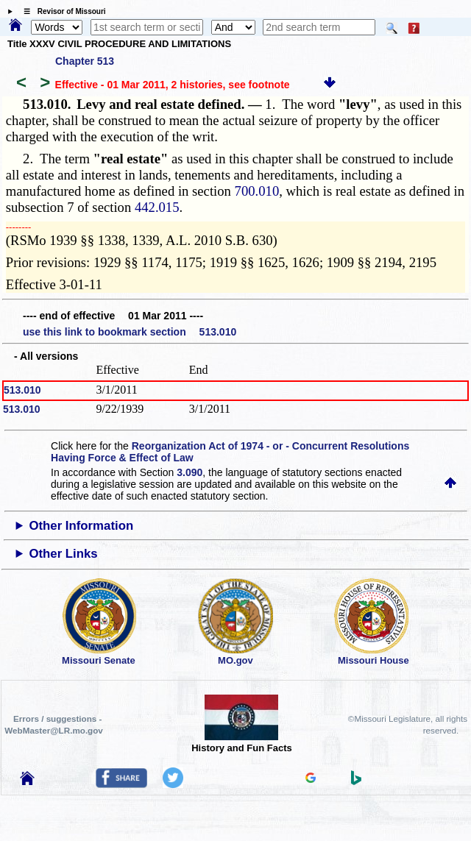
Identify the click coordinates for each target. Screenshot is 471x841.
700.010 (257, 191)
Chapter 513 (84, 61)
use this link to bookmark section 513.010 (129, 332)
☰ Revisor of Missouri (61, 11)
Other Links (63, 554)
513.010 (22, 390)
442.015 (157, 207)
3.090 (189, 472)
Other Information (81, 526)
